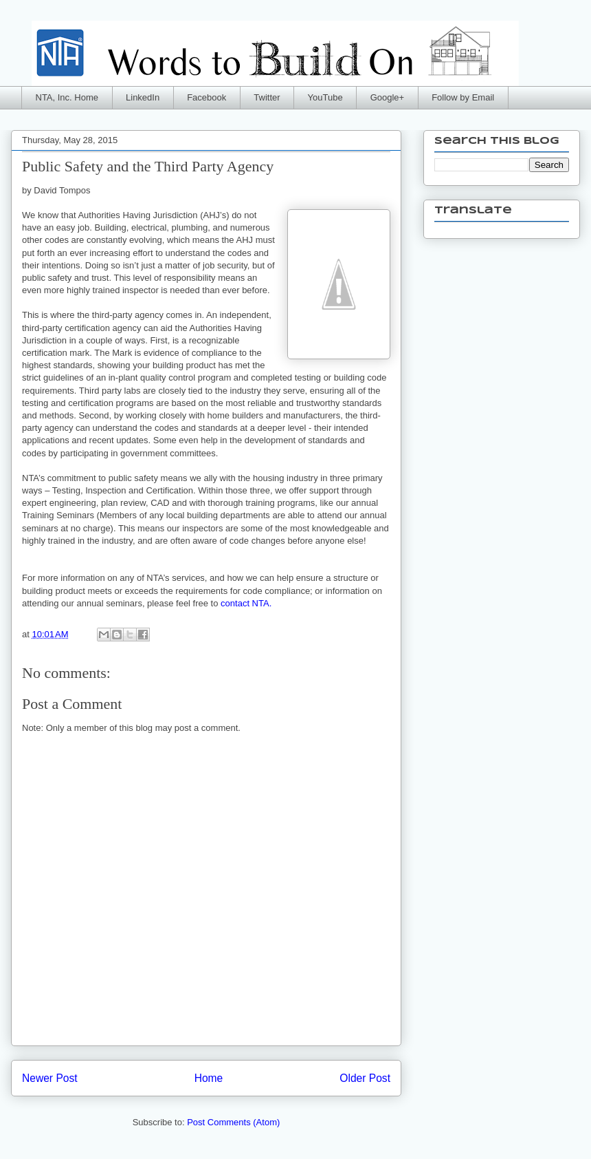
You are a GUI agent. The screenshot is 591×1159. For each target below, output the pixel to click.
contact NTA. (246, 603)
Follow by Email (463, 97)
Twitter (267, 97)
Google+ (387, 97)
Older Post (364, 1078)
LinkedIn (142, 97)
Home (208, 1078)
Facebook (206, 97)
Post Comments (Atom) (233, 1122)
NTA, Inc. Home (67, 97)
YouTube (325, 97)
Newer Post (50, 1078)
